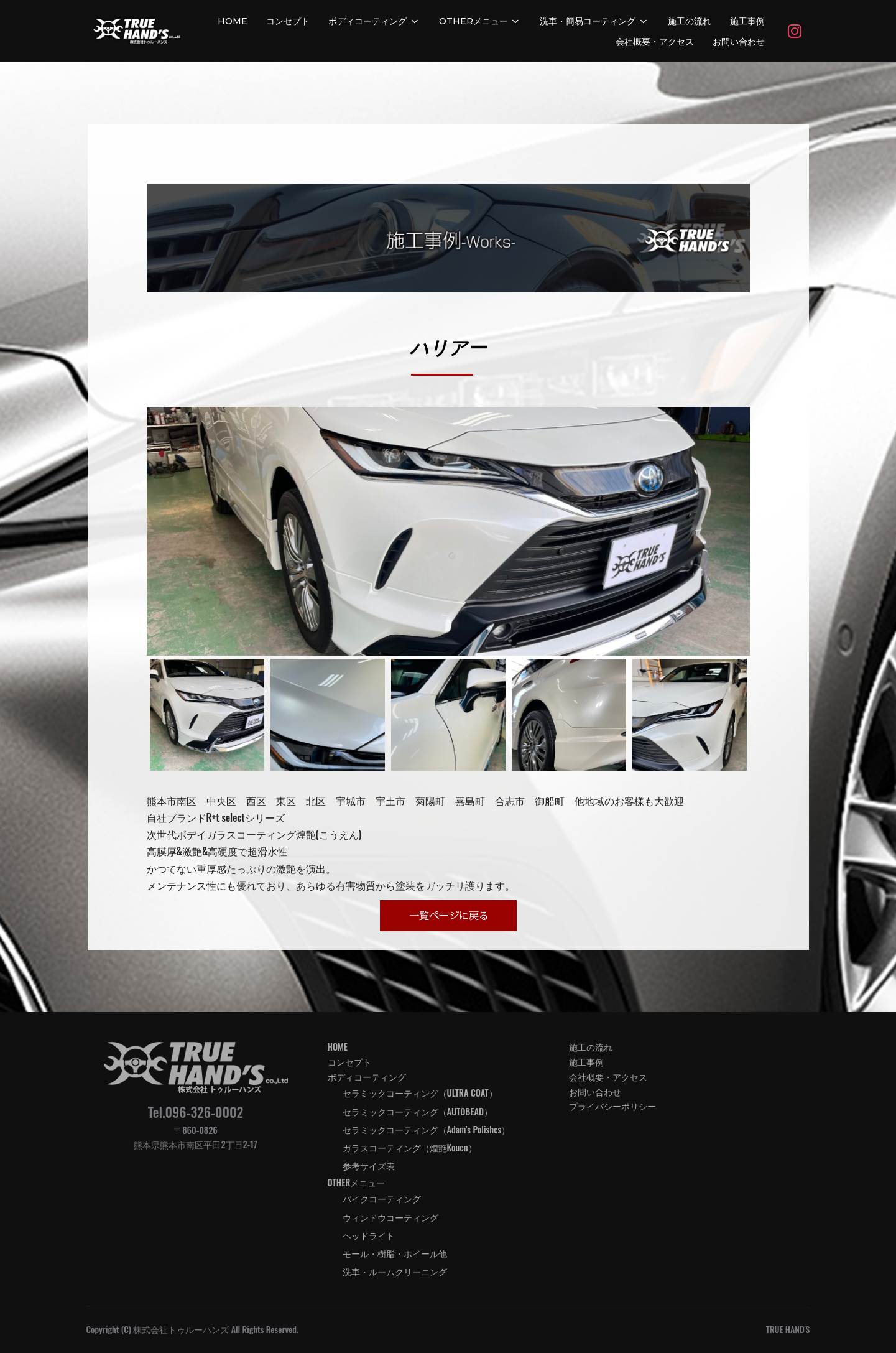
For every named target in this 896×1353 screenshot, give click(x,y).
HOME (232, 21)
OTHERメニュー (480, 21)
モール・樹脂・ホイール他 (395, 1253)
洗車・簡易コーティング (594, 21)
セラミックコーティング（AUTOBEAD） (418, 1111)
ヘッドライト (369, 1235)
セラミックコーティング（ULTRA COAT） (420, 1092)
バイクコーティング (382, 1198)
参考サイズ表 (369, 1165)
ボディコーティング (374, 21)
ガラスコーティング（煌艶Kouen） (410, 1147)
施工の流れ (689, 21)
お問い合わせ (739, 41)
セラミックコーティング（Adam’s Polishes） (426, 1129)
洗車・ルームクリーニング (395, 1271)
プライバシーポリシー (612, 1105)
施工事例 (747, 21)
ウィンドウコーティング (390, 1217)
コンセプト (288, 21)
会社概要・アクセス (655, 41)
